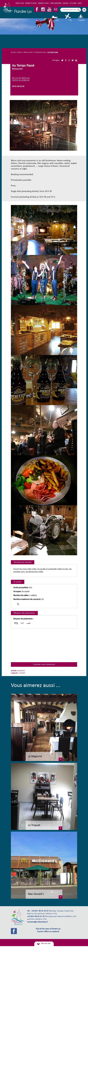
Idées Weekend (56, 3)
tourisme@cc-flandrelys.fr (37, 922)
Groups (65, 3)
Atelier (19, 52)
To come (73, 3)
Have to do (19, 3)
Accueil (13, 52)
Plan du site (46, 943)
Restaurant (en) (40, 52)
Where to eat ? (43, 3)
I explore (81, 17)
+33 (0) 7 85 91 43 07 (39, 911)
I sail (55, 17)
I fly (68, 17)
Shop (79, 3)
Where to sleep (31, 3)
